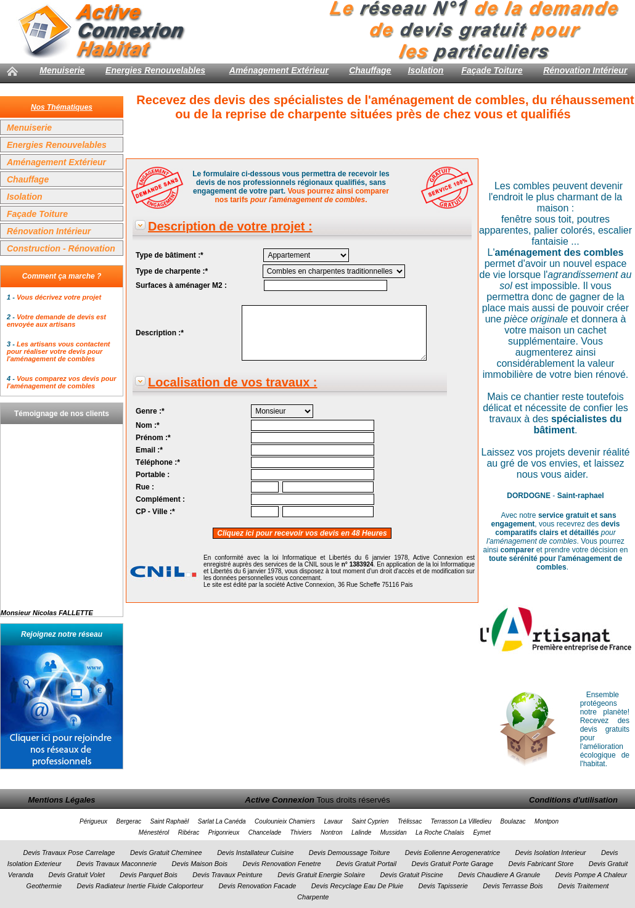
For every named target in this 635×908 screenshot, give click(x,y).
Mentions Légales (61, 799)
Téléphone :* (158, 462)
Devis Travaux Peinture (227, 874)
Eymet (481, 832)
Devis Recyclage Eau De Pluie (357, 886)
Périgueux (93, 821)
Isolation (426, 70)
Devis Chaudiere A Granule (499, 874)
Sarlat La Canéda (222, 821)
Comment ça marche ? (62, 276)
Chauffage (370, 70)
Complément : (160, 499)
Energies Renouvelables (155, 70)
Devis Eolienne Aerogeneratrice (452, 852)
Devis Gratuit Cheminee (166, 852)
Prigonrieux (224, 832)
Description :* (160, 333)
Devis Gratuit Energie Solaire (321, 874)
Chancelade (264, 832)
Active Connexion (279, 799)
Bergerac (128, 821)
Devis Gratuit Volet (76, 874)
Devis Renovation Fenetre (282, 863)
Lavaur (333, 821)
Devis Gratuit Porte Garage (452, 863)
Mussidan (393, 832)
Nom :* (148, 425)
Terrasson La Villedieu (461, 821)
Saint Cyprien (369, 821)
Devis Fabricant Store (541, 863)
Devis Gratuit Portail (366, 863)
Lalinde (361, 832)
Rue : (145, 487)
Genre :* (150, 411)
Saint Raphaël (169, 821)
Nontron (332, 832)
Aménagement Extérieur (279, 70)
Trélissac (410, 821)
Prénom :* (153, 437)
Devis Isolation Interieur (550, 852)
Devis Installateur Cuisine (255, 852)
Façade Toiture (491, 70)
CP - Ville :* (155, 511)
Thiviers (301, 832)
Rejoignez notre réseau (61, 634)
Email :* (149, 450)
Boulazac (512, 821)
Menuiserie (61, 70)
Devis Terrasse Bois (513, 886)
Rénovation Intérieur (585, 70)
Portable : (153, 474)
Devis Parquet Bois (149, 874)
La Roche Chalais (440, 832)
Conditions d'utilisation (573, 799)
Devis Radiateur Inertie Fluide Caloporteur (140, 886)
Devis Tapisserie (442, 886)
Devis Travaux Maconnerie (116, 863)
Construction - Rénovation (61, 248)
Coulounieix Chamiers (285, 821)
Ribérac (188, 832)
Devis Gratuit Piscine (411, 874)
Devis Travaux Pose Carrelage (69, 852)
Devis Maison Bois (199, 863)
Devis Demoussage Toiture (349, 852)
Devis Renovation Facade (257, 886)
